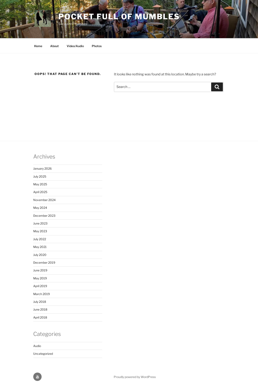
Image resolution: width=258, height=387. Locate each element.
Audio (37, 346)
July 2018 (39, 301)
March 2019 (41, 294)
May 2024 (40, 207)
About (54, 46)
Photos (97, 46)
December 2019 (44, 262)
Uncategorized (43, 353)
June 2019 (40, 270)
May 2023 (40, 231)
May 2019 (40, 278)
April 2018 (40, 317)
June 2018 (40, 309)
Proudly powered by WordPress (135, 377)
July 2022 (39, 239)
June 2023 (40, 223)
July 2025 (39, 176)
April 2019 (40, 286)
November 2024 (44, 200)
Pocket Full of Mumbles (119, 16)
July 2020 (39, 255)
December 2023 (44, 215)
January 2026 (42, 168)
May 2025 (40, 184)
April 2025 (40, 192)
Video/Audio (75, 46)
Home (38, 46)
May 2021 (40, 247)
